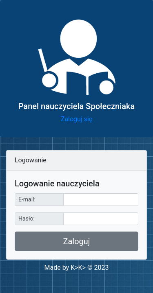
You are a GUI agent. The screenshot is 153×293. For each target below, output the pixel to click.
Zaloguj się (77, 119)
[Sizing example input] (100, 199)
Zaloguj (76, 241)
